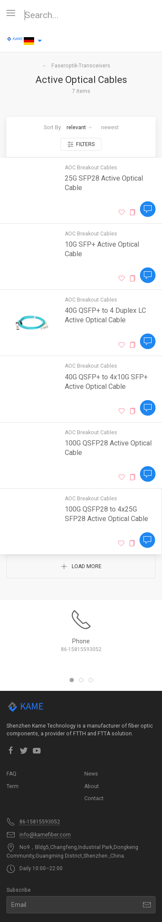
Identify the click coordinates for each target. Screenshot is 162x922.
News (91, 774)
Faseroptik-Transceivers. (81, 66)
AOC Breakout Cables (91, 168)
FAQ (11, 774)
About (91, 786)
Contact (94, 798)
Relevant (79, 127)
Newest (110, 127)
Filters (81, 144)
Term (12, 786)
